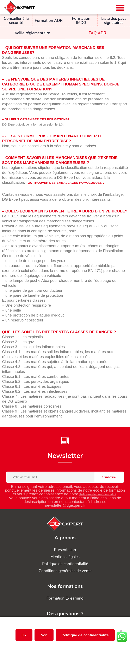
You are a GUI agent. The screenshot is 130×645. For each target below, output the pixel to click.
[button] (120, 7)
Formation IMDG (81, 20)
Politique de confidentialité (97, 494)
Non (44, 635)
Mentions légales (65, 557)
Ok (23, 635)
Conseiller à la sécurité (16, 20)
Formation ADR (49, 20)
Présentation (65, 550)
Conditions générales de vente (65, 571)
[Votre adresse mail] (65, 477)
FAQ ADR (97, 33)
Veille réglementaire (32, 33)
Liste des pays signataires (113, 20)
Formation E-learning (65, 598)
